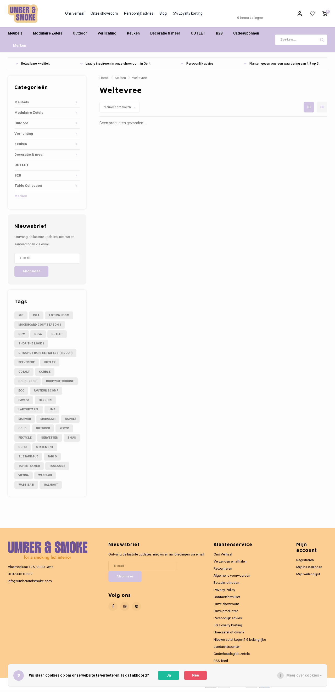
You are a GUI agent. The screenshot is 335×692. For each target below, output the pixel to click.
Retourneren (223, 570)
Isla (36, 317)
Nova (38, 335)
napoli (70, 420)
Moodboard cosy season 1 (39, 326)
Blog (163, 14)
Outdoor (80, 35)
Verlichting (107, 35)
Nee (195, 675)
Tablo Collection (28, 187)
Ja (168, 675)
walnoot (50, 486)
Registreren (305, 561)
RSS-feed (221, 662)
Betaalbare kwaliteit (33, 65)
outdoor (43, 430)
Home (104, 79)
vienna (23, 477)
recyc (64, 430)
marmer (24, 420)
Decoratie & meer (165, 35)
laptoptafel (28, 411)
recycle (25, 439)
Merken (19, 47)
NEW (21, 335)
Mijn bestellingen (309, 568)
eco (21, 392)
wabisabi (45, 477)
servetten (49, 439)
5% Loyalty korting (188, 14)
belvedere (26, 364)
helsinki (45, 401)
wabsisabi (26, 486)
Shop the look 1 (31, 345)
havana (23, 401)
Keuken (133, 35)
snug (72, 439)
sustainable (28, 458)
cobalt (24, 373)
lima (51, 411)
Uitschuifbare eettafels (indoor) (45, 354)
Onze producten (226, 612)
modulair (47, 420)
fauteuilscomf (46, 392)
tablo (52, 458)
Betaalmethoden (226, 584)
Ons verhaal (74, 14)
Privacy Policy (224, 591)
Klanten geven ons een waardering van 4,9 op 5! (281, 65)
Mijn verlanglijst (308, 575)
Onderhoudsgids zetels (232, 655)
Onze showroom (104, 14)
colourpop (27, 383)
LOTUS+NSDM (59, 317)
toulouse (57, 467)
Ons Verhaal (223, 556)
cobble (45, 373)
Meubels (15, 35)
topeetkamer (29, 467)
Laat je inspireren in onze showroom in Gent (115, 65)
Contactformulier (227, 598)
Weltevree (139, 79)
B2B (219, 35)
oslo (22, 430)
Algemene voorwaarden (232, 577)
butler (49, 364)
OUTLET (198, 35)
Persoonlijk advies (138, 14)
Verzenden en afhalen (230, 563)
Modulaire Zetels (47, 35)
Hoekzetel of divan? (229, 634)
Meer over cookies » (304, 675)
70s (21, 317)
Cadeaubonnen (246, 35)
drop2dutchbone (60, 383)
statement (44, 448)
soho (22, 448)
